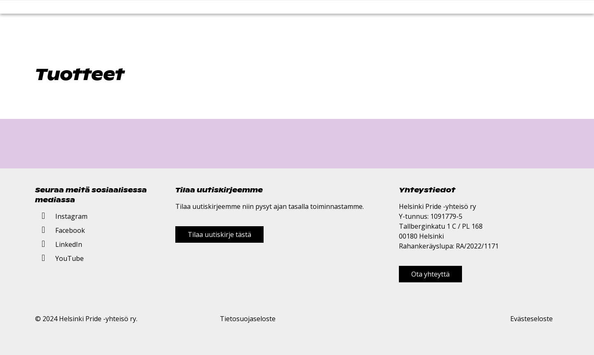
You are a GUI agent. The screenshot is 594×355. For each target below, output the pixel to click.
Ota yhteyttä (430, 274)
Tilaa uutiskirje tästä (219, 234)
